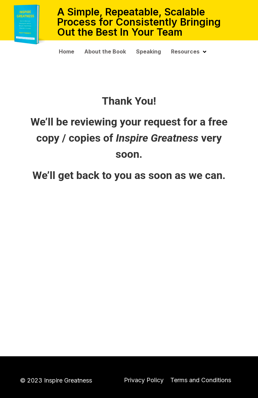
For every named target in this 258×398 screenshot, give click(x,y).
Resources (188, 51)
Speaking (148, 51)
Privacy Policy (144, 380)
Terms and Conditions (200, 380)
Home (66, 51)
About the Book (105, 51)
